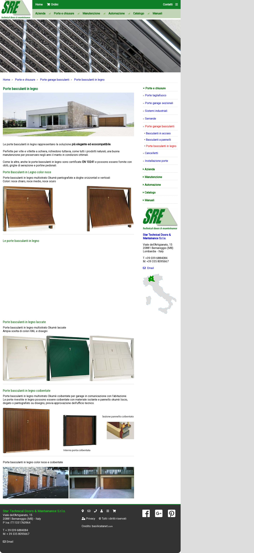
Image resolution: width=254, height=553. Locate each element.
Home (39, 4)
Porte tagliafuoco (155, 95)
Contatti (168, 4)
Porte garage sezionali (159, 103)
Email (148, 268)
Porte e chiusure (64, 13)
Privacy (88, 518)
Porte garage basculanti (54, 79)
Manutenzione (91, 13)
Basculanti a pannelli (158, 139)
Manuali (157, 13)
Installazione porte (156, 161)
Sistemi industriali (156, 111)
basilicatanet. (102, 526)
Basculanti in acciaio (158, 133)
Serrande (150, 118)
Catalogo (138, 13)
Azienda (40, 13)
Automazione (116, 13)
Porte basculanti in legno (89, 79)
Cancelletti (151, 153)
